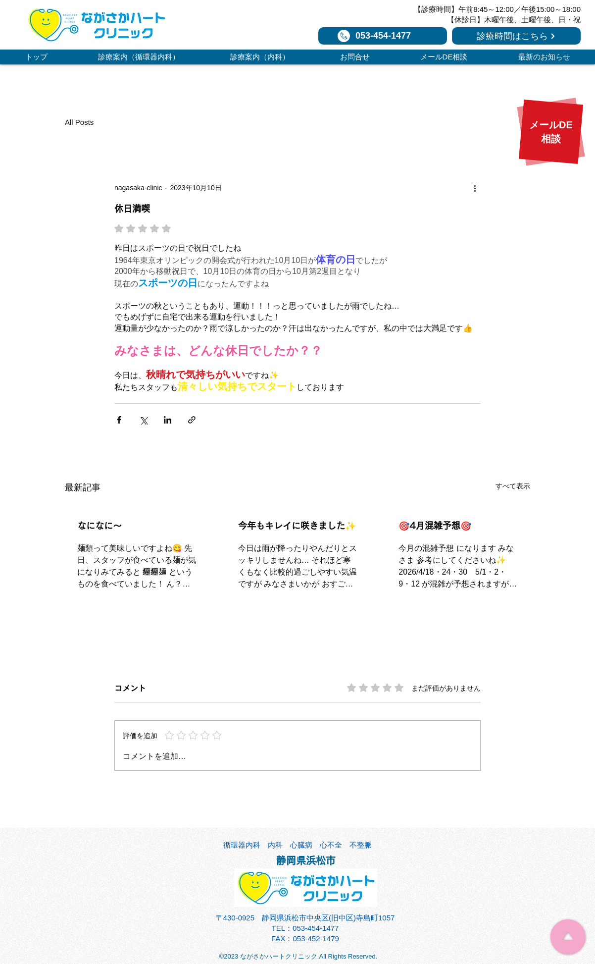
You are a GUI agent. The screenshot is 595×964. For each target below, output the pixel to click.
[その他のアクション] (475, 188)
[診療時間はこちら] (516, 36)
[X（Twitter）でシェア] (143, 420)
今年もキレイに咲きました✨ (297, 525)
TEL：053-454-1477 (305, 928)
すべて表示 (513, 486)
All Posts (79, 122)
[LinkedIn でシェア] (167, 420)
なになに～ (99, 525)
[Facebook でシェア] (119, 420)
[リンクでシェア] (192, 420)
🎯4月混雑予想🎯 (434, 525)
